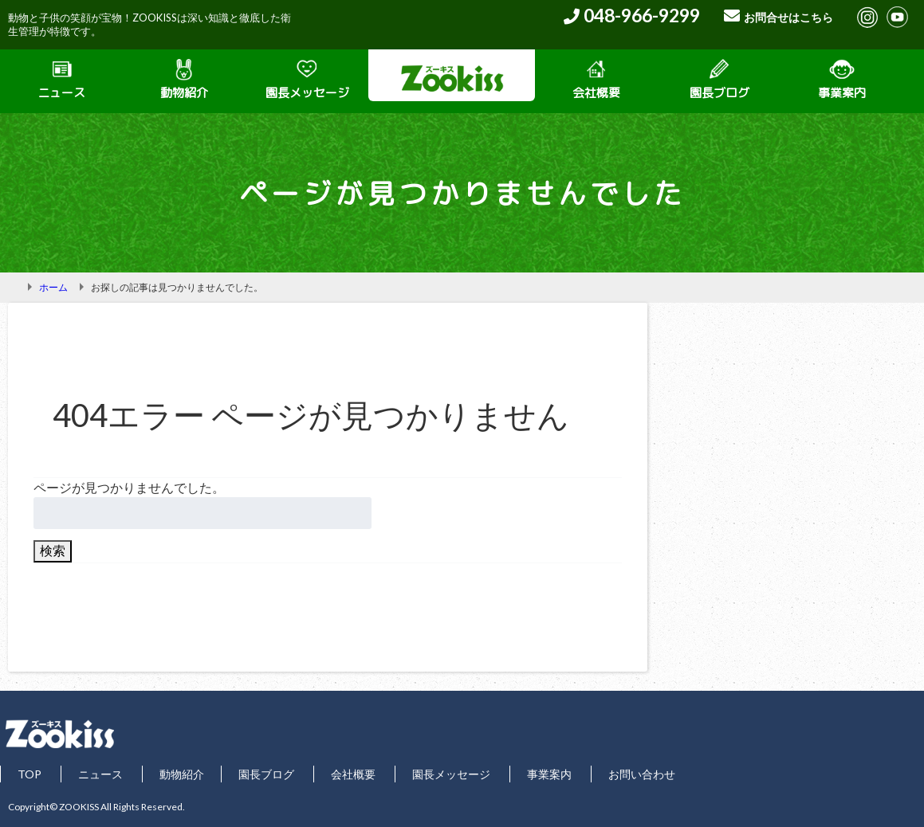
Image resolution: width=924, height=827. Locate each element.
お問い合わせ (641, 774)
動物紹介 (184, 80)
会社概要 (596, 80)
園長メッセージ (307, 80)
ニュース (61, 80)
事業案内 (842, 80)
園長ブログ (719, 80)
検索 (52, 550)
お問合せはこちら (788, 17)
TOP (29, 774)
